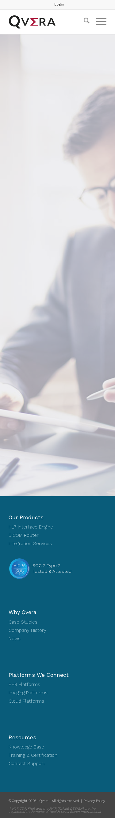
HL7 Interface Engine (31, 527)
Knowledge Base (26, 747)
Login (59, 4)
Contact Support (27, 763)
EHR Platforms (24, 684)
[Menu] (98, 22)
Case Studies (23, 622)
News (15, 638)
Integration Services (30, 543)
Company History (27, 630)
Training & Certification (33, 755)
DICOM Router (24, 535)
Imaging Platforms (28, 693)
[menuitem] (59, 4)
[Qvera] (48, 22)
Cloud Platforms (26, 701)
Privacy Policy (94, 801)
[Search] (84, 22)
